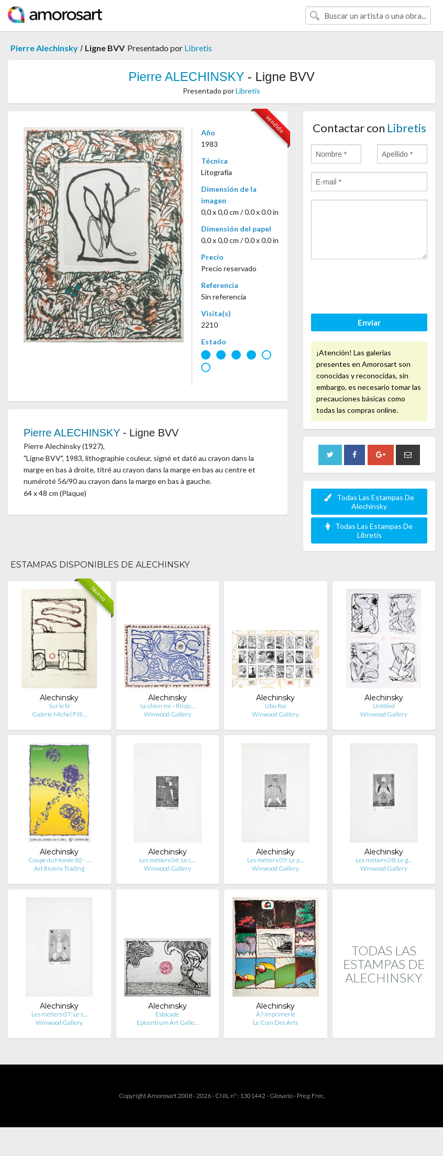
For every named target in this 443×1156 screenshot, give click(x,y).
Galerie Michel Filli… (59, 714)
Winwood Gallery (167, 714)
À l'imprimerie (275, 1014)
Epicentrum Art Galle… (167, 1022)
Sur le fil (59, 706)
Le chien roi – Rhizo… (167, 706)
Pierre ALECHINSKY (186, 77)
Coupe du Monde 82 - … (59, 860)
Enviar (369, 322)
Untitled (384, 706)
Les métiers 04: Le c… (167, 860)
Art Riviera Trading (59, 868)
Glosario (281, 1096)
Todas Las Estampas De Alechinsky (369, 502)
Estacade (167, 1014)
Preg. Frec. (311, 1096)
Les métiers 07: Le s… (59, 1014)
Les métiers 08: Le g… (384, 860)
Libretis (198, 48)
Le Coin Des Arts (275, 1022)
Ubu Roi (275, 706)
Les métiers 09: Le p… (275, 860)
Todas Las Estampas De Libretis (369, 530)
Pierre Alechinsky (44, 48)
